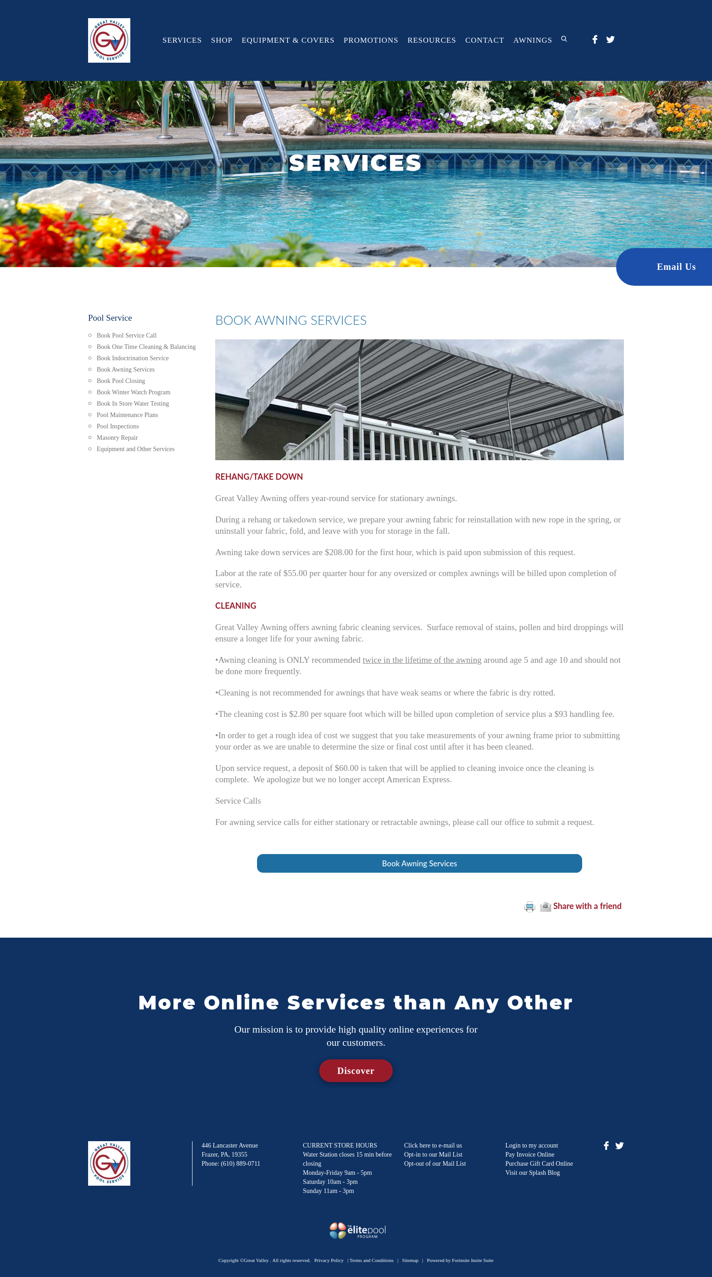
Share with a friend (581, 906)
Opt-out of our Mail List (435, 1163)
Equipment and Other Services (135, 449)
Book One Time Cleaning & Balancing (146, 346)
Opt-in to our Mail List (433, 1154)
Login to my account (531, 1145)
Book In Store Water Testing (133, 403)
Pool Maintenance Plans (127, 415)
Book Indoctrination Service (133, 358)
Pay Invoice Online (529, 1154)
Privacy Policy (328, 1260)
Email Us (676, 267)
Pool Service (110, 318)
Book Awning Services (126, 369)
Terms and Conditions (372, 1260)
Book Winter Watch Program (133, 392)
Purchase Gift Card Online (539, 1163)
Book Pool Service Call (127, 335)
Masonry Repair (117, 437)
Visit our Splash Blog (532, 1172)
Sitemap (410, 1260)
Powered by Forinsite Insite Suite (460, 1260)
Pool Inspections (118, 426)
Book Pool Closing (121, 381)
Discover (356, 1071)
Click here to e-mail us (433, 1145)
